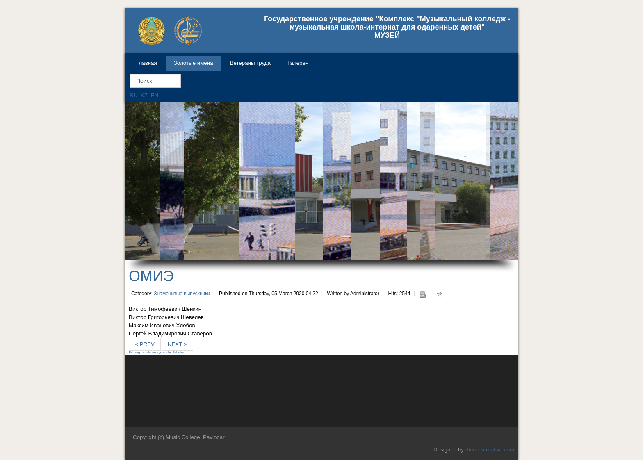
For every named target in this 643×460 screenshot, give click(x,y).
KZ (145, 95)
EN (155, 95)
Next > (177, 344)
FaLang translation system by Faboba (156, 352)
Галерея (297, 63)
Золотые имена (193, 63)
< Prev (145, 344)
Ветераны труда (250, 63)
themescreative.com (489, 449)
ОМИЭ (151, 276)
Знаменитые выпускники (182, 293)
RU (134, 95)
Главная (146, 63)
